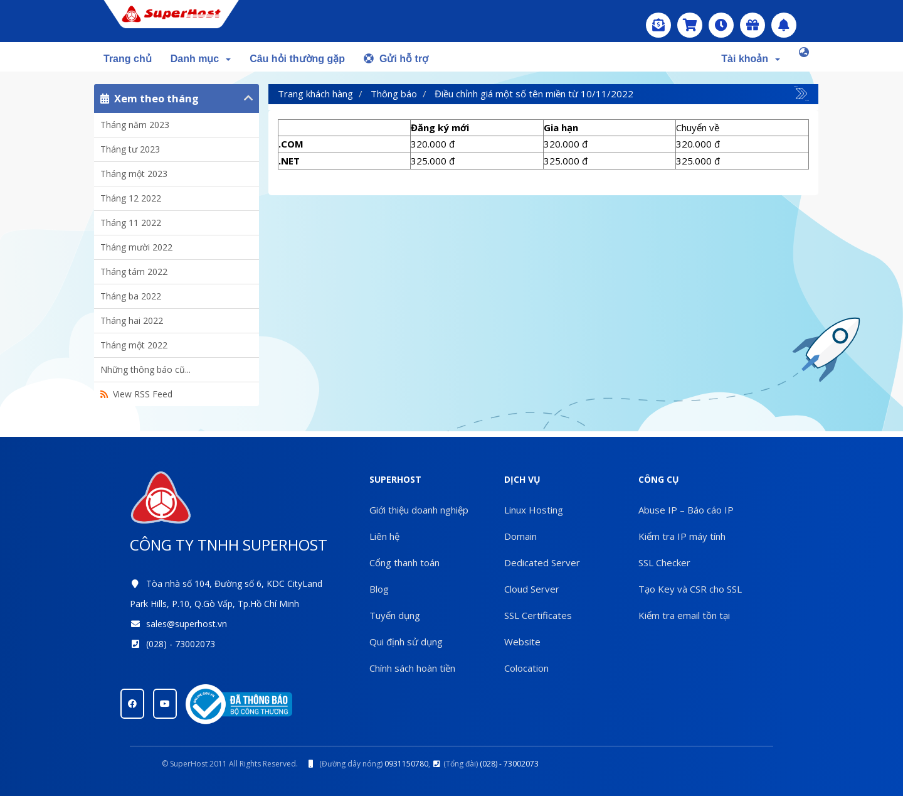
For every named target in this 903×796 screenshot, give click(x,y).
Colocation (526, 668)
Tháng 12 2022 (130, 198)
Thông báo (394, 93)
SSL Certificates (538, 615)
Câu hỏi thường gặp (297, 58)
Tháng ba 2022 (130, 296)
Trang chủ (127, 58)
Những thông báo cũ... (145, 369)
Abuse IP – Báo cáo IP (686, 509)
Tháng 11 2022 (130, 223)
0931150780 (406, 763)
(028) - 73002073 (180, 644)
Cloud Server (531, 589)
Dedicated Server (542, 562)
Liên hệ (384, 536)
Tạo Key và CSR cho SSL (690, 589)
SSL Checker (664, 562)
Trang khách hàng (315, 93)
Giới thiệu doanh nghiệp (418, 509)
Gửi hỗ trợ (396, 58)
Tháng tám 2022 (133, 271)
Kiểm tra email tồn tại (684, 615)
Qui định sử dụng (406, 641)
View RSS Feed (136, 394)
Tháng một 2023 (133, 174)
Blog (379, 589)
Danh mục (201, 58)
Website (522, 641)
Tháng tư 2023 (130, 149)
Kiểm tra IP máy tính (682, 536)
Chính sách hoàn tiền (412, 668)
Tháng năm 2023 (134, 125)
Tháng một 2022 (133, 345)
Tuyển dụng (394, 615)
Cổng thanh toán (404, 562)
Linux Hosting (533, 509)
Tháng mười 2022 (136, 247)
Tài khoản (750, 58)
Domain (520, 536)
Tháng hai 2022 (131, 320)
